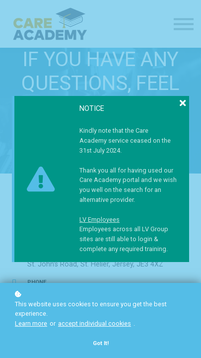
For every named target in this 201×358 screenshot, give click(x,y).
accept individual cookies (94, 323)
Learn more (31, 323)
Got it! (101, 343)
